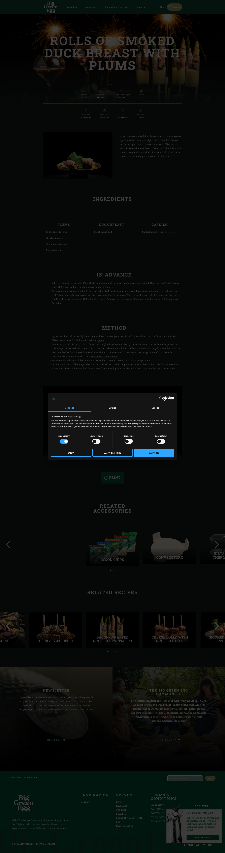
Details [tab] (112, 407)
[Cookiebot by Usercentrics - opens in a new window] (161, 398)
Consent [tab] (69, 407)
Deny (71, 452)
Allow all (154, 452)
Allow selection (112, 452)
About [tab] (155, 407)
